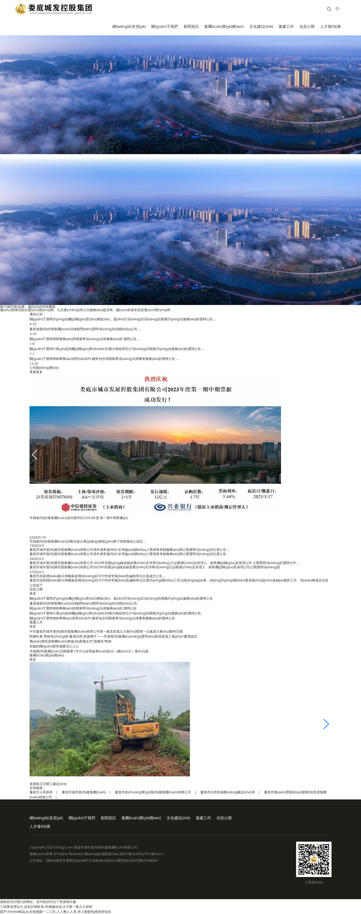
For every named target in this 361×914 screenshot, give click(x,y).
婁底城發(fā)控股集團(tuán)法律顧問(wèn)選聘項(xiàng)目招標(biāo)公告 (83, 603)
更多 (32, 593)
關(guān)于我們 (164, 26)
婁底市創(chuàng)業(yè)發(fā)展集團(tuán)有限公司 (153, 792)
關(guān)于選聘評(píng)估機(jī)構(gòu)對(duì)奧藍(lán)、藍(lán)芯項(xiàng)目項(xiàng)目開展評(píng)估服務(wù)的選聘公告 (121, 598)
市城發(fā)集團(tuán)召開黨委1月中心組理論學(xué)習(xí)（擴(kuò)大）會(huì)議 (88, 651)
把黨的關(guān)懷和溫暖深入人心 (54, 646)
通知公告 (36, 314)
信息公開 (307, 26)
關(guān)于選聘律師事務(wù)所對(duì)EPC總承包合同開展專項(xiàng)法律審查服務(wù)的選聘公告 (102, 618)
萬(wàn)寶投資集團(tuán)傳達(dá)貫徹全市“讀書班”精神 (70, 641)
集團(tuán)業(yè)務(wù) (224, 26)
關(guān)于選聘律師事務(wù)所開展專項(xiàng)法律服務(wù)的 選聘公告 (83, 608)
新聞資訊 (191, 26)
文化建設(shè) (261, 26)
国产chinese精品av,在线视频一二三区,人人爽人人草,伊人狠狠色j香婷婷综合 (55, 911)
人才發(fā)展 (330, 26)
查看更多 (36, 372)
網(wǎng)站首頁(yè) (129, 26)
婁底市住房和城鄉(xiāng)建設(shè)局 (227, 792)
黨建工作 (286, 26)
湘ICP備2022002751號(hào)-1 (142, 854)
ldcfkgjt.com (63, 847)
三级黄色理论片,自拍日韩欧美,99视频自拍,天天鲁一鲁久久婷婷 (46, 906)
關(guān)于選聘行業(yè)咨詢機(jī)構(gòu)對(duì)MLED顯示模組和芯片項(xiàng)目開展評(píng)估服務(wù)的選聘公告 (115, 613)
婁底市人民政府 (41, 792)
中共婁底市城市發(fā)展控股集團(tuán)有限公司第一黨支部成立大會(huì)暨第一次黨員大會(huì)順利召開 (106, 631)
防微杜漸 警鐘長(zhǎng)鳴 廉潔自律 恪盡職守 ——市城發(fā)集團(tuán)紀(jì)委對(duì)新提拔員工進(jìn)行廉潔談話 (113, 636)
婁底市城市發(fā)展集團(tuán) (84, 792)
